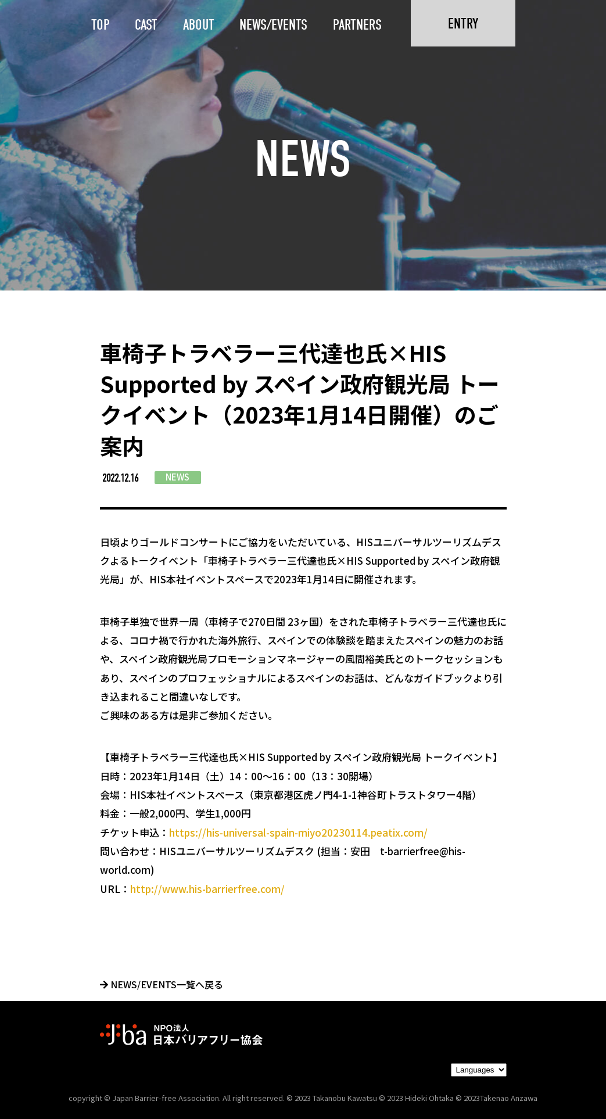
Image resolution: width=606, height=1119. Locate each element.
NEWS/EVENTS (273, 24)
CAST (146, 24)
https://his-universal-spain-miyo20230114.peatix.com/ (298, 832)
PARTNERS (357, 24)
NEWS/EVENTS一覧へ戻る (161, 984)
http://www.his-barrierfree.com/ (207, 888)
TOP (100, 24)
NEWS (177, 476)
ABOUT (198, 24)
